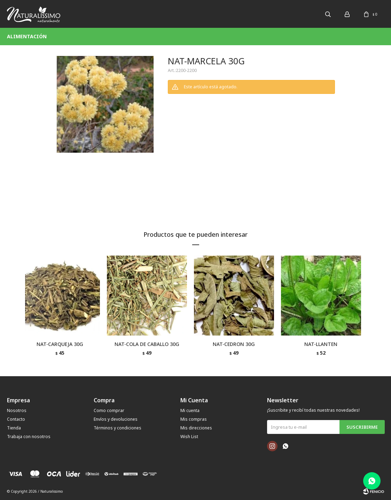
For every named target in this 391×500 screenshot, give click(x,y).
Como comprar (109, 410)
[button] (358, 310)
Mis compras (193, 419)
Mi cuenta (190, 410)
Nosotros (16, 410)
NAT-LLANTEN (320, 344)
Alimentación (27, 36)
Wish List (189, 436)
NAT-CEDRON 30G (234, 344)
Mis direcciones (196, 428)
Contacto (16, 419)
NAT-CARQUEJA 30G (60, 344)
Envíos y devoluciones (116, 419)
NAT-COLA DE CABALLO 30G (147, 344)
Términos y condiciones (117, 428)
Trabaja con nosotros (28, 436)
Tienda (14, 428)
